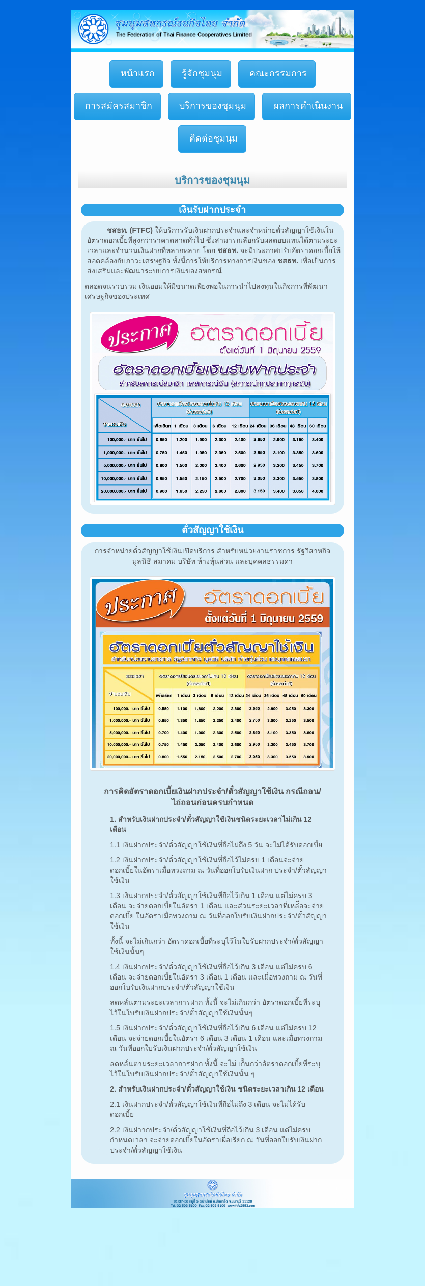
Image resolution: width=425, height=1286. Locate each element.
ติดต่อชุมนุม (212, 138)
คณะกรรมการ (277, 73)
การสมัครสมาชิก (117, 106)
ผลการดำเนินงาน (307, 106)
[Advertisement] (185, 1231)
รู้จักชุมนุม (200, 73)
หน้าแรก (136, 73)
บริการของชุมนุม (211, 106)
